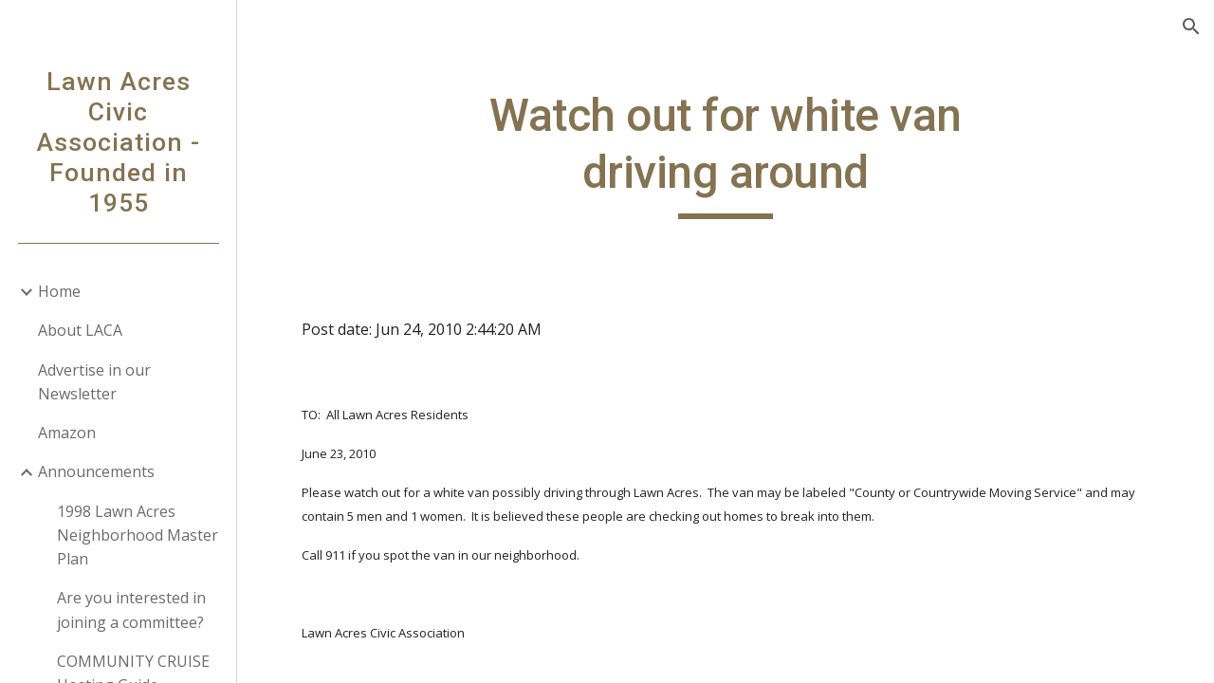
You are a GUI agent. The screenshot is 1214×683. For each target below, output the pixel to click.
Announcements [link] (96, 471)
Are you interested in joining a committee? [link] (131, 609)
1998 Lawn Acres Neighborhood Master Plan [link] (137, 535)
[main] (725, 153)
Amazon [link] (67, 432)
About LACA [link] (80, 330)
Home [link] (59, 291)
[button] (1191, 26)
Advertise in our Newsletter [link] (94, 382)
